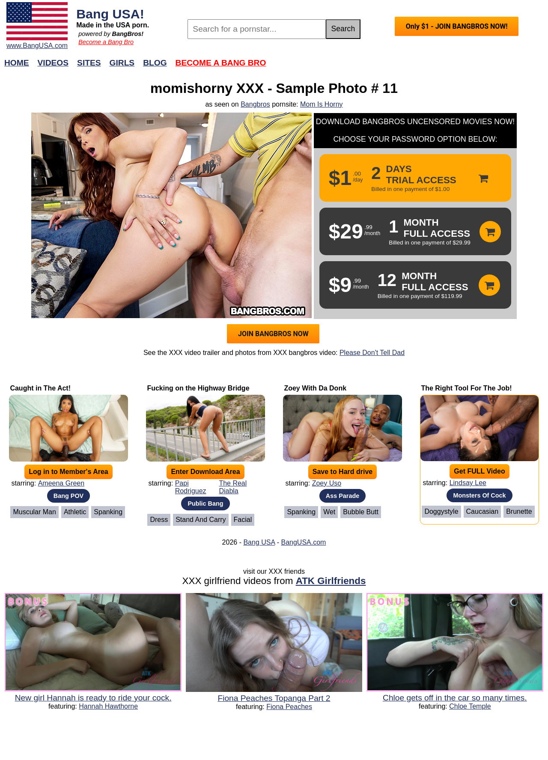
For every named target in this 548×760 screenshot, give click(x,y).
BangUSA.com (303, 542)
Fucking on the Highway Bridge (198, 388)
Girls (122, 62)
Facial (243, 519)
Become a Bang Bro (106, 42)
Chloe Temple (470, 706)
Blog (155, 62)
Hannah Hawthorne (108, 706)
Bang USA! (110, 13)
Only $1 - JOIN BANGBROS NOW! (457, 26)
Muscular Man (34, 512)
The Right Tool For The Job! (466, 388)
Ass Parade (342, 495)
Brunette (519, 511)
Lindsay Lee (468, 482)
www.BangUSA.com (37, 45)
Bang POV (68, 495)
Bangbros (255, 104)
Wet (329, 512)
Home (16, 62)
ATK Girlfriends (331, 580)
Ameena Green (61, 483)
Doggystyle (441, 511)
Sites (89, 62)
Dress (159, 519)
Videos (53, 62)
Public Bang (205, 503)
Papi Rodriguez (190, 487)
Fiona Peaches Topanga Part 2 (273, 698)
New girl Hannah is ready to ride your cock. (93, 697)
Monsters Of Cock (479, 495)
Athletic (75, 512)
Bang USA (259, 542)
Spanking (108, 512)
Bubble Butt (360, 512)
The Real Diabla (233, 487)
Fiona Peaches (289, 706)
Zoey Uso (326, 483)
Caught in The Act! (40, 388)
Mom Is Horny (321, 104)
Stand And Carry (201, 519)
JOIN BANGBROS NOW (273, 334)
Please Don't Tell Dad (372, 352)
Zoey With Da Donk (315, 388)
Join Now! (409, 67)
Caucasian (482, 511)
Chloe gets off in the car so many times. (455, 697)
